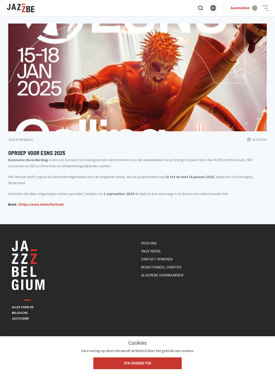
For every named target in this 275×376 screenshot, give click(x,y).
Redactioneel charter (161, 267)
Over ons (149, 243)
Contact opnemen (157, 259)
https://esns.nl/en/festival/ (41, 204)
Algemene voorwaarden (162, 275)
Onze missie (151, 251)
